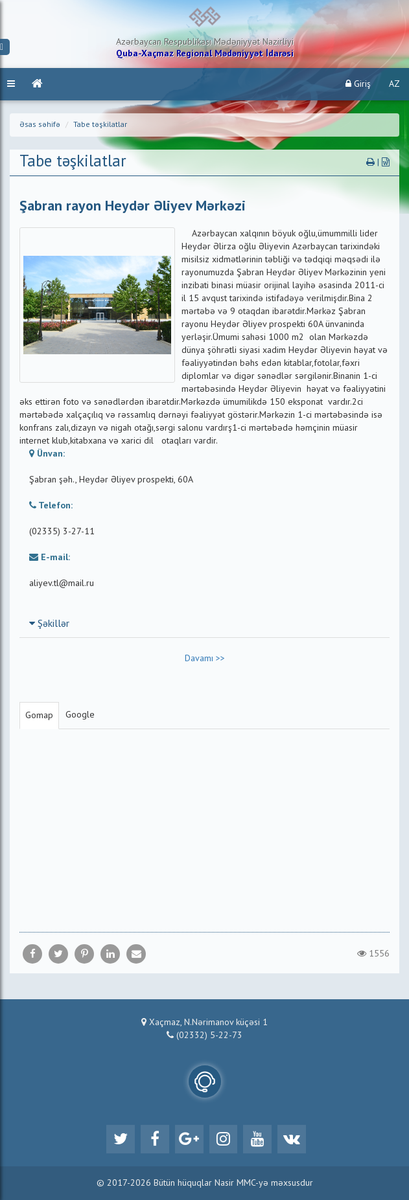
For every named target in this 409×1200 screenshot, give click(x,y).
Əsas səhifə (39, 125)
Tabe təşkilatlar (100, 125)
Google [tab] (80, 714)
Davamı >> (205, 658)
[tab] (204, 623)
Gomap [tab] (39, 715)
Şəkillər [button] (49, 624)
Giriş (358, 84)
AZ (394, 84)
